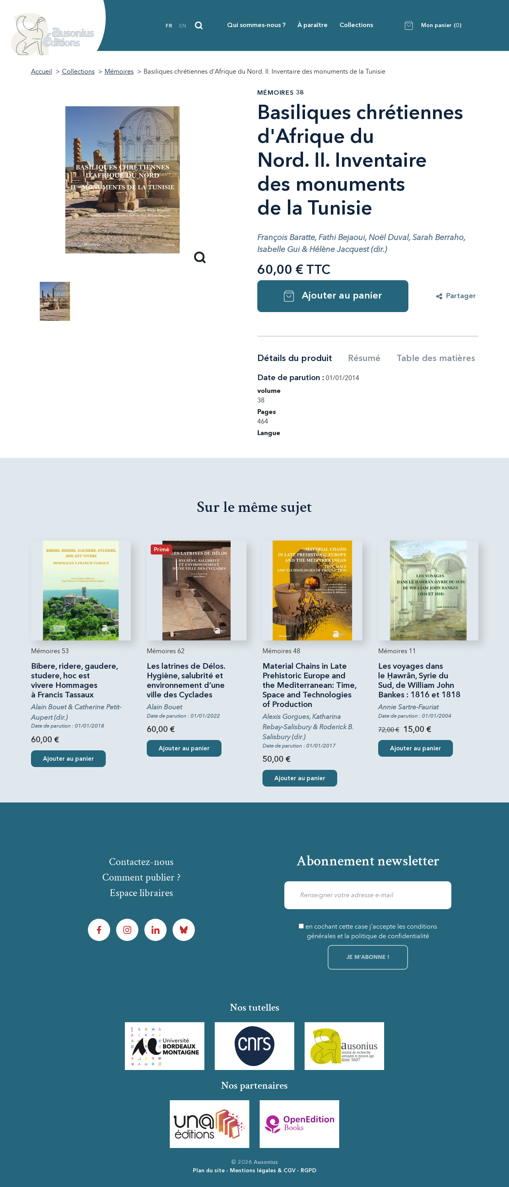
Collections (356, 25)
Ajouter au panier (333, 296)
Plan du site (209, 1170)
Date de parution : (290, 378)
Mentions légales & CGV (262, 1170)
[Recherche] (198, 25)
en (183, 26)
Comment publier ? (141, 877)
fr (169, 26)
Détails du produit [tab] (294, 358)
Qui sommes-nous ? (256, 25)
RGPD (309, 1170)
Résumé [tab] (364, 358)
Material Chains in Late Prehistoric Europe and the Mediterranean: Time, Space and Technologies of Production (309, 686)
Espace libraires (141, 893)
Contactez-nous (141, 862)
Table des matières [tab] (435, 358)
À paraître (312, 25)
